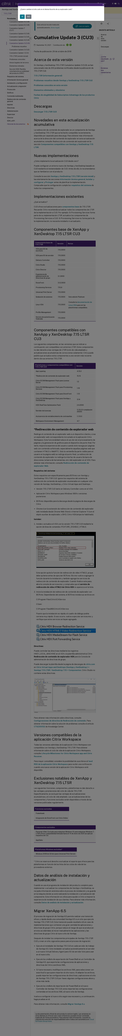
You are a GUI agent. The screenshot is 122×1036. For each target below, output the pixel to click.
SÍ (22, 17)
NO (28, 17)
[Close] (103, 4)
